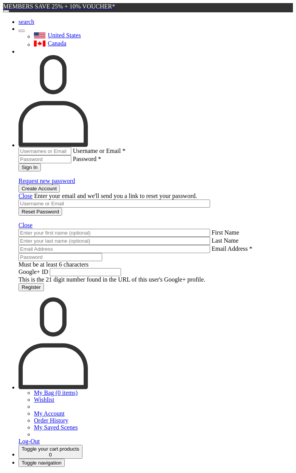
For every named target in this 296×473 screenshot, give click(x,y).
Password (87, 159)
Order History (51, 420)
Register (31, 287)
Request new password (46, 181)
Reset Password (40, 212)
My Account (49, 413)
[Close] (6, 11)
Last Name (225, 240)
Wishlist (44, 399)
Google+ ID (33, 271)
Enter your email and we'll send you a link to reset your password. (115, 196)
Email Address (232, 248)
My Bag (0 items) (55, 392)
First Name (225, 232)
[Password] (60, 257)
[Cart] (50, 452)
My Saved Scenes (56, 427)
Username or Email (99, 151)
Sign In (30, 167)
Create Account (39, 188)
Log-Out (29, 441)
